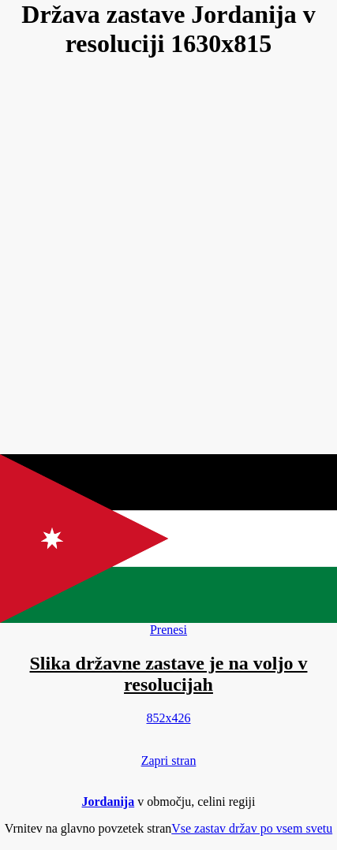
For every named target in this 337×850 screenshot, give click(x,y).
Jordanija (108, 801)
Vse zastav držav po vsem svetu (251, 828)
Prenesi (168, 629)
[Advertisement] (168, 257)
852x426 (169, 718)
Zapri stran (169, 760)
